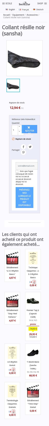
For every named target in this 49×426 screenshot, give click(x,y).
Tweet (30, 146)
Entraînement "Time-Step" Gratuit (33, 403)
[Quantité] (15, 130)
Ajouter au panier (29, 129)
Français (25, 9)
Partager (23, 146)
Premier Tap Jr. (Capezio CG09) (33, 313)
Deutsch (39, 9)
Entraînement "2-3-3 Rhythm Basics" (12, 270)
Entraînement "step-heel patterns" (12, 313)
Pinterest (23, 152)
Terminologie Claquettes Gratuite (12, 403)
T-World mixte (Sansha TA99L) (33, 365)
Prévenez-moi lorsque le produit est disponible (24, 197)
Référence (16, 119)
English (12, 9)
